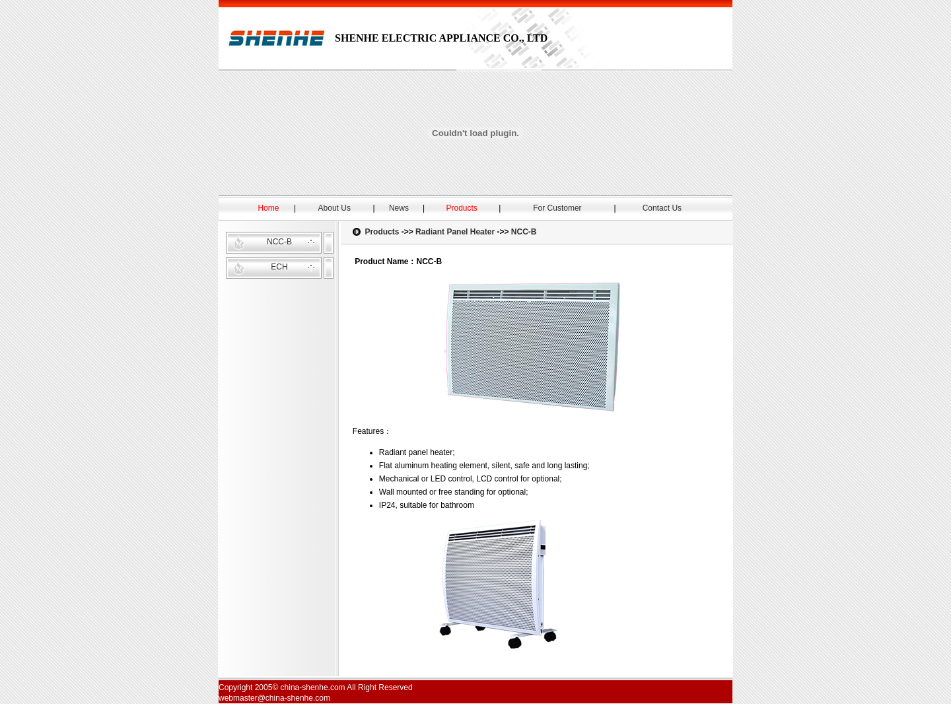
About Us (334, 208)
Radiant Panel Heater (455, 231)
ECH (279, 266)
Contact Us (662, 208)
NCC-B (279, 241)
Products (382, 231)
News (399, 208)
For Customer (557, 208)
